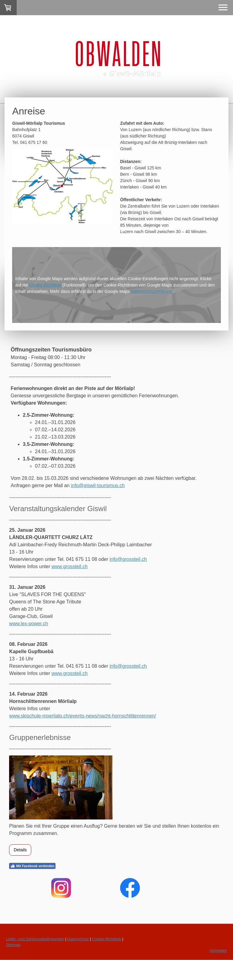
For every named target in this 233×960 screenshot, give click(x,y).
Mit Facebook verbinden (32, 865)
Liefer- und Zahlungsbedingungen (35, 939)
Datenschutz (78, 939)
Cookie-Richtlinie (45, 285)
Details (20, 849)
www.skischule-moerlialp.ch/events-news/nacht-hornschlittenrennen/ (82, 715)
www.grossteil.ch (70, 566)
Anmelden (218, 950)
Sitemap (13, 944)
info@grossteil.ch (128, 559)
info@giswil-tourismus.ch (98, 485)
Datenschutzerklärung (151, 291)
